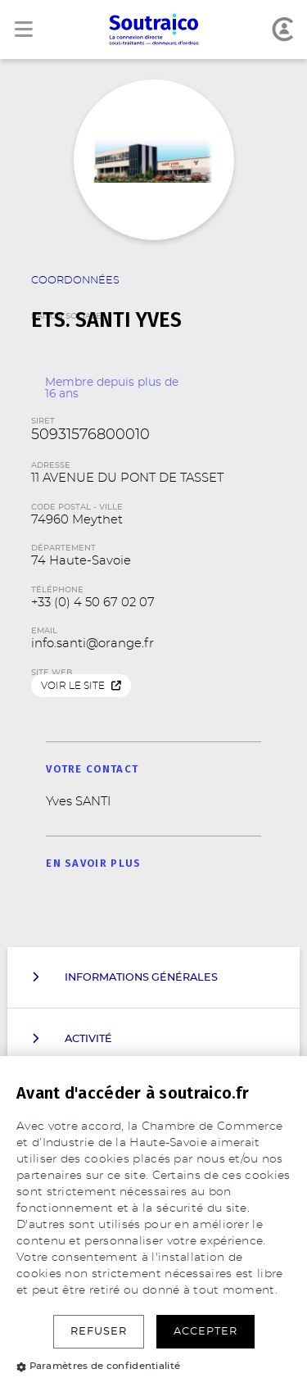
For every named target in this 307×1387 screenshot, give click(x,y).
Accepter (205, 1331)
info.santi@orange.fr (92, 643)
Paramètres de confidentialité (98, 1366)
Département (63, 548)
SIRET (43, 421)
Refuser (98, 1331)
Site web (51, 673)
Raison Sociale (154, 306)
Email (44, 631)
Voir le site (81, 686)
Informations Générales (125, 977)
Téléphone (57, 590)
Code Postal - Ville (77, 507)
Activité (72, 1039)
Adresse (50, 465)
